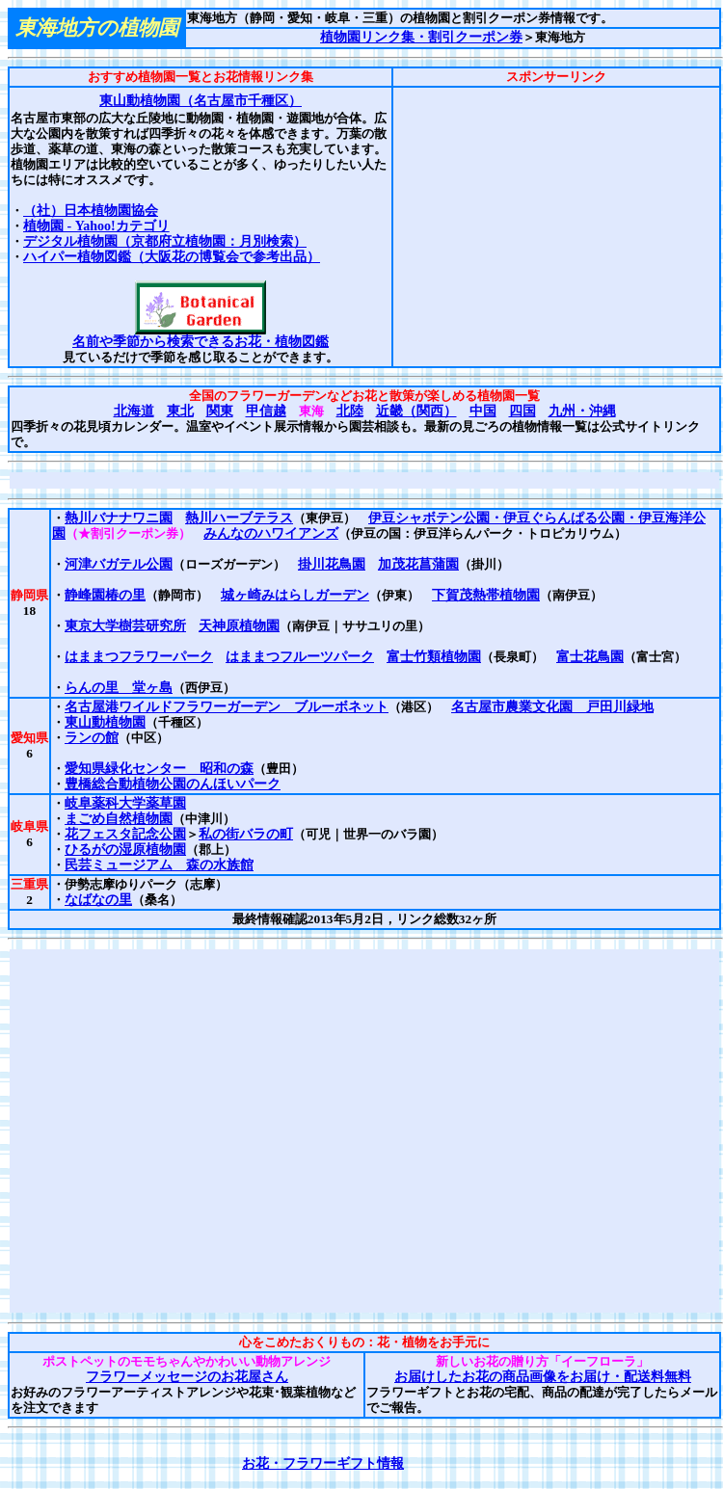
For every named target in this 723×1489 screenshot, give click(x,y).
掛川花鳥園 (331, 564)
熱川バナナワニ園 (119, 518)
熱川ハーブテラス (239, 518)
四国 (522, 411)
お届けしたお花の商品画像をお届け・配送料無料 (542, 1376)
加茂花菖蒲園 (418, 564)
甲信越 (266, 411)
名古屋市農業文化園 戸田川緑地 (552, 707)
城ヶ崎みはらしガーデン (295, 595)
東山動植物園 (105, 722)
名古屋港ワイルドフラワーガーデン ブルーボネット (226, 707)
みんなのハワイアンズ (270, 533)
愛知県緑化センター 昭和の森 (159, 768)
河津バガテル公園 (119, 564)
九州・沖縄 (582, 411)
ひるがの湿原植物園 (125, 849)
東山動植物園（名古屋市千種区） (200, 100)
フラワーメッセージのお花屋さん (186, 1376)
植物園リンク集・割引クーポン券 (421, 37)
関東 (219, 411)
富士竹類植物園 (434, 657)
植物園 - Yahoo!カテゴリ (96, 226)
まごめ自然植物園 (119, 818)
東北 (180, 411)
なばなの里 (98, 899)
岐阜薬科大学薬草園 (125, 803)
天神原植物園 (239, 626)
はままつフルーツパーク (300, 657)
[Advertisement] (556, 226)
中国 (482, 411)
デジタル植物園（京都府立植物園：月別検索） (165, 241)
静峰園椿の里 (105, 595)
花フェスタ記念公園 (125, 834)
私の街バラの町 (246, 834)
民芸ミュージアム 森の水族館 (159, 865)
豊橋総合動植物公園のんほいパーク (173, 784)
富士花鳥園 (590, 657)
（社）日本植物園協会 (90, 210)
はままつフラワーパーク (139, 657)
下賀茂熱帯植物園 (486, 595)
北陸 (349, 411)
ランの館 (92, 738)
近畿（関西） (416, 411)
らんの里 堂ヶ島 (119, 687)
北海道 (134, 411)
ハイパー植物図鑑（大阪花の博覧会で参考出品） (171, 257)
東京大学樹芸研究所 (125, 626)
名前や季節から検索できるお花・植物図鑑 (200, 341)
